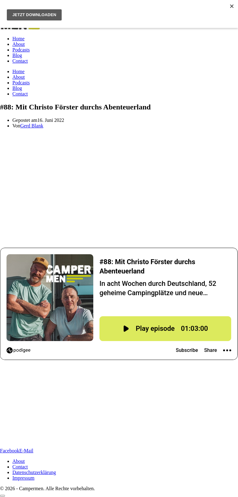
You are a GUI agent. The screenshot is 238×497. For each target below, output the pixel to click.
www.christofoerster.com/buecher (87, 391)
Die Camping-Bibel (123, 201)
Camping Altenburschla (142, 218)
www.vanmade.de (78, 413)
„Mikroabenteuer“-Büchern (204, 168)
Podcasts (21, 49)
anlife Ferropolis (116, 146)
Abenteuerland (111, 190)
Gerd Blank (31, 125)
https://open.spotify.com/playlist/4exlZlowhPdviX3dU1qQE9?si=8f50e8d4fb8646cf (83, 440)
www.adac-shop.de (72, 402)
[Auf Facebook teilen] (9, 450)
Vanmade (80, 228)
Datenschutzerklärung (34, 472)
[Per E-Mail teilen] (26, 450)
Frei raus (112, 168)
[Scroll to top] (2, 496)
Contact (20, 61)
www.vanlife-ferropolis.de (64, 374)
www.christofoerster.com (57, 380)
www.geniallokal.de (102, 396)
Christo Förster (15, 168)
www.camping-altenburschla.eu (81, 407)
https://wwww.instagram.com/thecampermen (104, 424)
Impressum (23, 478)
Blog (17, 55)
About (18, 44)
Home (18, 38)
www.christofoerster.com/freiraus (74, 385)
